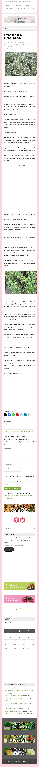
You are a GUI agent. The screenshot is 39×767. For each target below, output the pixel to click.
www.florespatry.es (10, 49)
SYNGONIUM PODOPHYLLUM (13, 696)
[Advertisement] (19, 188)
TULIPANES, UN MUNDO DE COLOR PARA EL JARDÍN (19, 690)
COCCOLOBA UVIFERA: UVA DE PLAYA (15, 698)
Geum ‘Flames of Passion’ (12, 688)
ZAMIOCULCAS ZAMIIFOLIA (12, 711)
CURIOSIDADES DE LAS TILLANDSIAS (15, 714)
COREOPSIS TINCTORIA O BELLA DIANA (16, 703)
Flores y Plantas (11, 45)
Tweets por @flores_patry (19, 609)
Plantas (13, 47)
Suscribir (9, 549)
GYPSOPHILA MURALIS (11, 708)
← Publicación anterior (11, 431)
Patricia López (9, 42)
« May (5, 651)
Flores (21, 45)
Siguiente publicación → (27, 431)
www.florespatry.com (22, 47)
